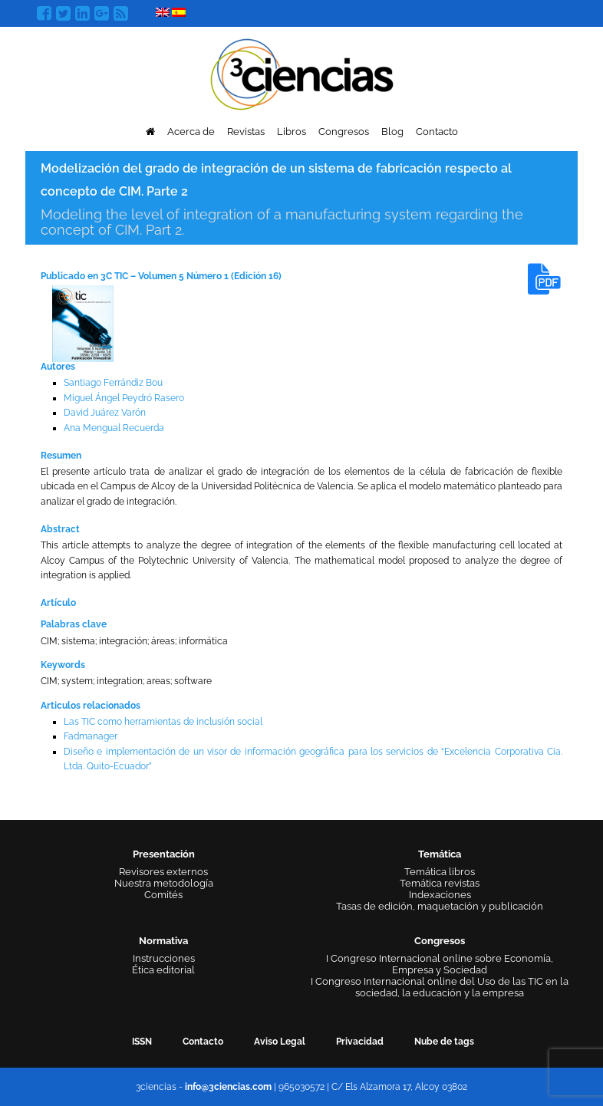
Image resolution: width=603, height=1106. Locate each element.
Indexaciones (440, 894)
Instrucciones (164, 958)
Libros (291, 131)
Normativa (163, 940)
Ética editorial (163, 970)
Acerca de (191, 131)
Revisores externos (163, 871)
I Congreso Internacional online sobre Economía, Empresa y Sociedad (439, 964)
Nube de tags (444, 1041)
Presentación (164, 854)
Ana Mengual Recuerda (114, 428)
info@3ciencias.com (228, 1086)
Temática (439, 854)
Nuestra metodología (163, 883)
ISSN (142, 1041)
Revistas (246, 131)
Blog (392, 131)
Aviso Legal (279, 1041)
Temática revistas (439, 883)
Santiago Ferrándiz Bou (113, 382)
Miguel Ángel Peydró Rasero (124, 398)
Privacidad (360, 1041)
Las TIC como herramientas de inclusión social (163, 721)
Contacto (437, 131)
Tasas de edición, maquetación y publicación (439, 906)
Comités (163, 894)
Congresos (343, 131)
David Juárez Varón (105, 412)
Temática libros (439, 871)
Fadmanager (90, 736)
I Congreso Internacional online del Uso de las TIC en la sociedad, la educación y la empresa (439, 987)
